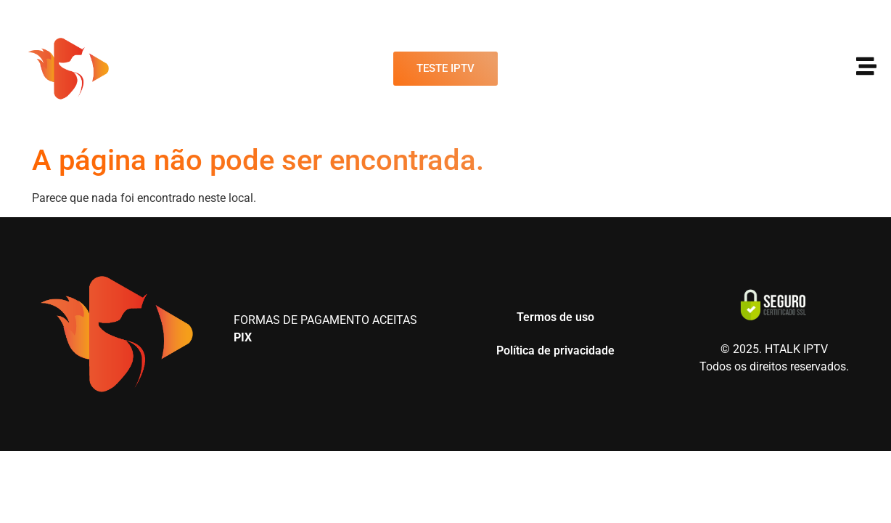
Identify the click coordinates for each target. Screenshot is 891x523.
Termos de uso (555, 317)
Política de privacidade (555, 350)
